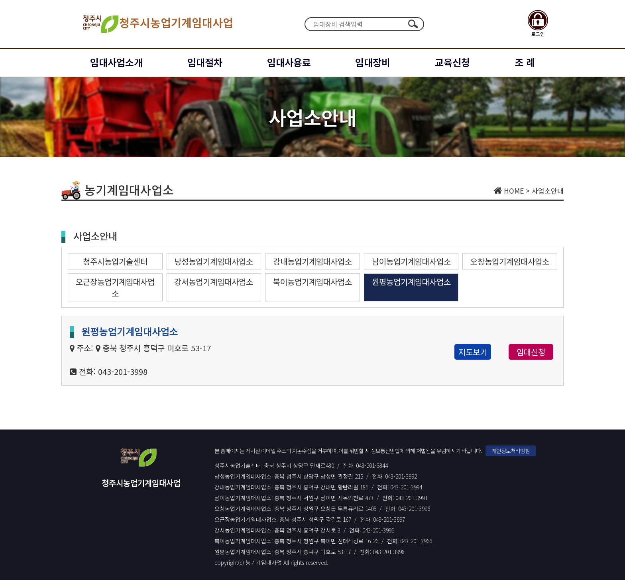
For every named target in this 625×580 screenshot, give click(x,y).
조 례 (525, 62)
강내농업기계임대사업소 (312, 261)
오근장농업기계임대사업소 (115, 287)
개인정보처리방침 (510, 451)
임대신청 (531, 352)
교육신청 (452, 62)
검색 (413, 24)
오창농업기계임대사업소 (509, 261)
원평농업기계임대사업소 (411, 281)
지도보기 (472, 352)
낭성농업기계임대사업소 (213, 261)
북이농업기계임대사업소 (312, 281)
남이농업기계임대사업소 (411, 261)
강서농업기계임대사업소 (213, 281)
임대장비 (372, 62)
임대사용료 (289, 62)
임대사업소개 (116, 62)
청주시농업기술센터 (115, 261)
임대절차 (204, 62)
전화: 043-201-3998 (113, 371)
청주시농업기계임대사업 (157, 24)
